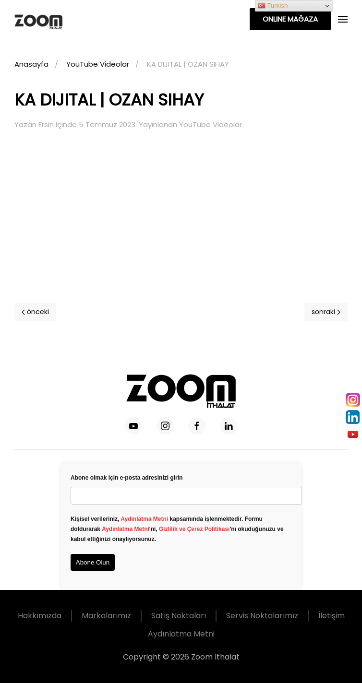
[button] (343, 19)
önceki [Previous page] (35, 312)
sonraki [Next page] (326, 312)
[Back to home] (52, 19)
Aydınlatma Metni (144, 519)
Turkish (273, 6)
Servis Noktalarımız (262, 615)
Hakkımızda (39, 615)
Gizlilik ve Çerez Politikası (194, 529)
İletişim (331, 615)
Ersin (46, 124)
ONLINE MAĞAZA (290, 19)
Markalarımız (106, 615)
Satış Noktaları (178, 615)
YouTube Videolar (210, 124)
